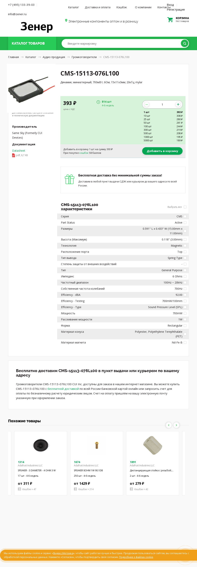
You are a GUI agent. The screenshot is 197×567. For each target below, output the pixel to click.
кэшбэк (83, 153)
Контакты (164, 7)
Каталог (73, 7)
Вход (170, 5)
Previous (169, 425)
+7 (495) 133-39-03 (21, 5)
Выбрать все (177, 207)
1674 (77, 462)
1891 (133, 462)
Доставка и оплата (97, 7)
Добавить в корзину (162, 151)
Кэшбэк (121, 7)
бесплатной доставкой (63, 389)
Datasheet (31, 153)
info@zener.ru (17, 14)
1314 (21, 462)
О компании (143, 7)
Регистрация (176, 9)
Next (176, 425)
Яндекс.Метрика (63, 553)
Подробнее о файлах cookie (136, 557)
